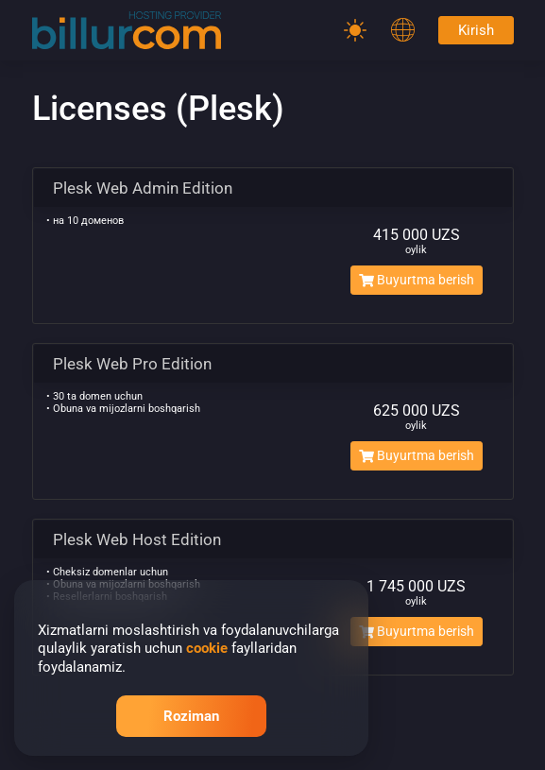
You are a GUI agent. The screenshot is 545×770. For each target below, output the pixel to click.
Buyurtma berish (416, 279)
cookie (207, 648)
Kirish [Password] (476, 30)
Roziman (191, 716)
